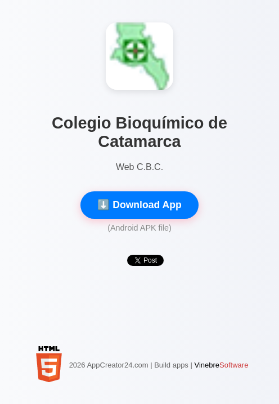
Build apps (171, 365)
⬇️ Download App (139, 204)
